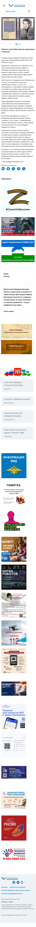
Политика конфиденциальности (11, 893)
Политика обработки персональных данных (15, 890)
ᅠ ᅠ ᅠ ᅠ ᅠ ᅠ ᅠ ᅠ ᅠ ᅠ (9, 889)
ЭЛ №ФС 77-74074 (7, 902)
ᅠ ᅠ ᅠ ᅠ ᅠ (30, 887)
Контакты (4, 887)
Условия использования (17, 887)
